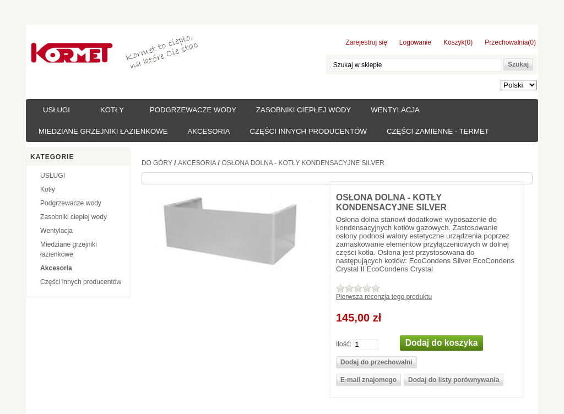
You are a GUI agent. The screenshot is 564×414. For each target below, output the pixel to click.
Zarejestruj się (366, 42)
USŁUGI (56, 110)
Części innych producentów (308, 131)
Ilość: (343, 343)
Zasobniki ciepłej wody (303, 110)
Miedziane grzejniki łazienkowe (103, 131)
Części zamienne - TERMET (438, 131)
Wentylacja (395, 110)
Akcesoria (208, 131)
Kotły (112, 110)
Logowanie (415, 42)
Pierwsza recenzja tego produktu (384, 297)
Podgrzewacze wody (193, 110)
